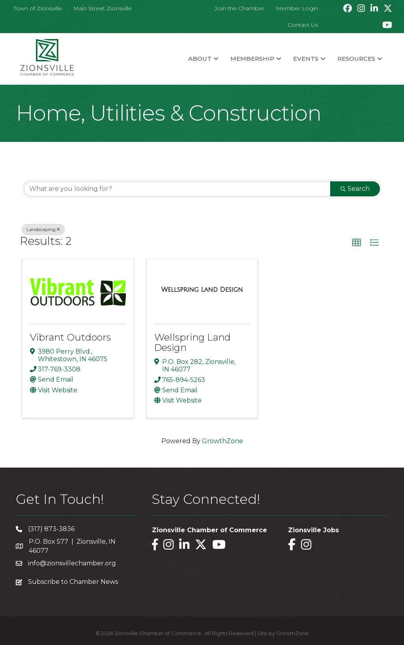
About (199, 58)
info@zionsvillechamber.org (72, 563)
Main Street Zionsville (102, 8)
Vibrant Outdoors (70, 337)
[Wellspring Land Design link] (202, 290)
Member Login (297, 8)
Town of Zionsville (37, 8)
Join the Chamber (239, 8)
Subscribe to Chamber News (73, 581)
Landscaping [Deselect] (43, 229)
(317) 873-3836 (51, 529)
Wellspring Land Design (192, 342)
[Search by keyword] (177, 188)
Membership (252, 58)
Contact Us (303, 24)
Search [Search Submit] (355, 188)
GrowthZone (222, 441)
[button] (357, 243)
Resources (356, 58)
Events (305, 58)
